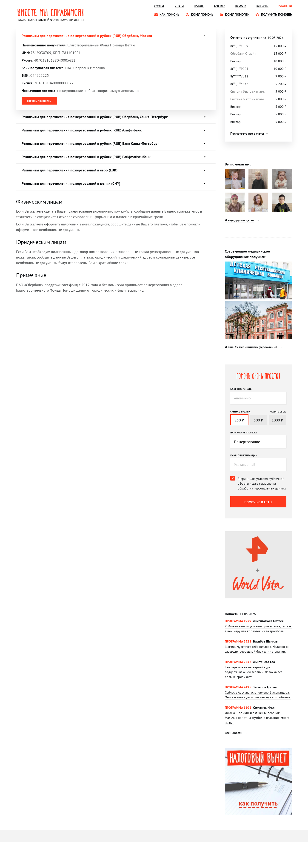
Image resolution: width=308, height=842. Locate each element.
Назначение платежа (243, 432)
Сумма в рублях (240, 411)
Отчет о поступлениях (257, 37)
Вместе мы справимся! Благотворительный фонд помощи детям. (50, 15)
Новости (240, 614)
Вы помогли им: (238, 164)
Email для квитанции (243, 455)
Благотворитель (240, 388)
